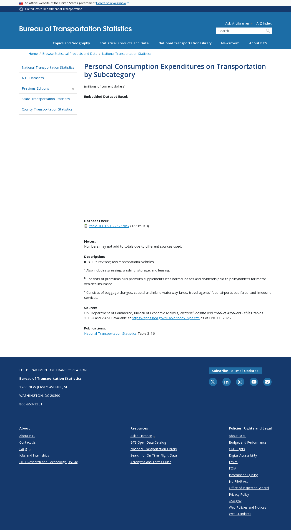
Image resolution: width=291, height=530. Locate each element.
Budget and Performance (247, 442)
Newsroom (230, 43)
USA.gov (235, 501)
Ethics (233, 462)
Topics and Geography (71, 43)
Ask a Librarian (143, 436)
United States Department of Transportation (53, 9)
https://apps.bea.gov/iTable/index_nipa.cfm (166, 318)
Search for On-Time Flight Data (153, 455)
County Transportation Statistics (47, 109)
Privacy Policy (239, 494)
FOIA (232, 468)
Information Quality (243, 475)
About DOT (237, 436)
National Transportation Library (185, 43)
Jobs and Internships (34, 455)
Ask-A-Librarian (239, 23)
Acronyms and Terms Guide (150, 462)
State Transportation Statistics (46, 98)
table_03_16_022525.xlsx (109, 226)
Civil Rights (237, 449)
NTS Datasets (33, 77)
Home (33, 53)
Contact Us (27, 442)
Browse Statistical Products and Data (69, 53)
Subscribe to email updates (235, 370)
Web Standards (240, 514)
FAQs (25, 449)
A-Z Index (264, 23)
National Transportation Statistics (126, 53)
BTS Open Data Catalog (148, 442)
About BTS (258, 43)
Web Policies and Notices (247, 507)
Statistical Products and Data (124, 43)
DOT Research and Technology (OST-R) (48, 462)
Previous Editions (48, 88)
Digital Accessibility (243, 455)
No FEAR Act (238, 481)
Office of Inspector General (249, 488)
